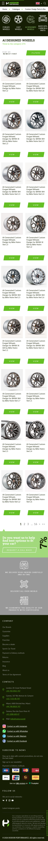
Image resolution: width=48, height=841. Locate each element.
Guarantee (6, 631)
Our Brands (6, 627)
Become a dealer (8, 644)
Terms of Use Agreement (11, 674)
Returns (5, 657)
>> (43, 524)
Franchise (6, 640)
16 (35, 524)
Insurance (6, 662)
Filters (36, 53)
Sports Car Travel (8, 649)
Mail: (15, 719)
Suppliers (5, 636)
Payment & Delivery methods (13, 653)
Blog (4, 666)
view (12, 102)
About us (5, 670)
